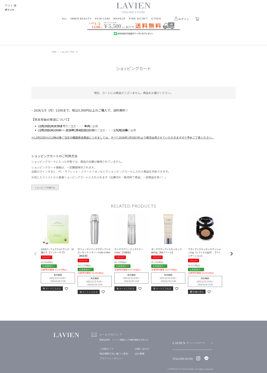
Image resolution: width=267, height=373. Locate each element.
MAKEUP (120, 18)
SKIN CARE (102, 18)
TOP (54, 51)
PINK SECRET (138, 18)
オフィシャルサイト (196, 342)
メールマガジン (109, 334)
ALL (64, 18)
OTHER (156, 18)
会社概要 (139, 353)
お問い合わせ (142, 348)
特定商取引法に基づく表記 (113, 353)
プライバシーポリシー (111, 358)
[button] (35, 254)
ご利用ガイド (106, 348)
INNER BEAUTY (81, 18)
